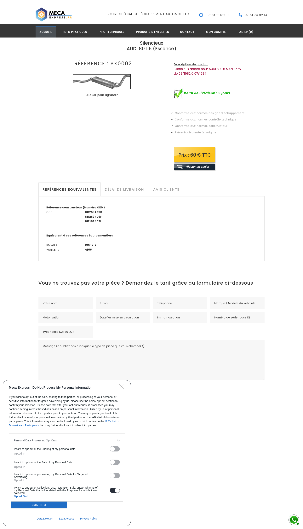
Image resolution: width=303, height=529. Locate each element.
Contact (187, 32)
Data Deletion (45, 518)
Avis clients (166, 189)
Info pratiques (75, 32)
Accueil (45, 32)
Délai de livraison (124, 189)
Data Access (66, 518)
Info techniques (112, 32)
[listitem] (67, 440)
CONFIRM (39, 504)
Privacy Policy (88, 518)
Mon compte (216, 32)
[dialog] (67, 453)
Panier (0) (245, 32)
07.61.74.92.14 (256, 15)
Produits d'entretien (152, 32)
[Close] (123, 388)
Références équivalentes (70, 189)
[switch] (115, 448)
